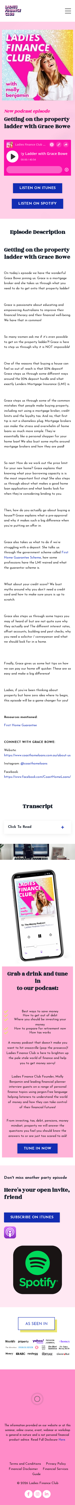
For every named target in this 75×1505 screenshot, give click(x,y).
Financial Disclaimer (23, 1469)
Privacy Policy (56, 1464)
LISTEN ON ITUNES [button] (37, 188)
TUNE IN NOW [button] (37, 1148)
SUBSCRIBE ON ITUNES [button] (31, 1217)
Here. (62, 1439)
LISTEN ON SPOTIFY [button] (37, 204)
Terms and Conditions (25, 1464)
